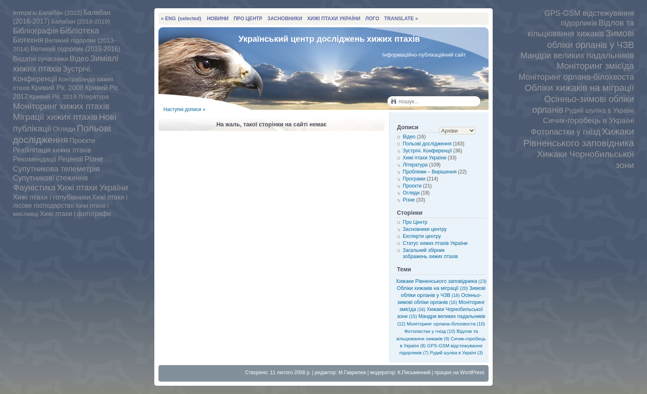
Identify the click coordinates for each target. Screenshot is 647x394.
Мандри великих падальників (577, 55)
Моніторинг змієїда (595, 66)
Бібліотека (79, 30)
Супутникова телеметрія (56, 168)
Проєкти (82, 140)
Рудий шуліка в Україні (599, 110)
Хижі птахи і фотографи (75, 213)
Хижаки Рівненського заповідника (441, 281)
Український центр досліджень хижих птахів (329, 38)
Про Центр (415, 222)
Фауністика (34, 187)
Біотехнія (28, 40)
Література (93, 96)
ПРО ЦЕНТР (248, 18)
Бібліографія (35, 30)
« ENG (181, 18)
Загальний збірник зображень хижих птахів (430, 253)
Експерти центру (422, 236)
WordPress (472, 372)
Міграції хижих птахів (55, 116)
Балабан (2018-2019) (80, 21)
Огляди (64, 129)
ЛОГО (372, 18)
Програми (414, 179)
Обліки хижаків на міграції (579, 88)
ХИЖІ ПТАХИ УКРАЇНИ (333, 18)
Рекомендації (35, 159)
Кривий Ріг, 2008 (57, 88)
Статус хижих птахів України (435, 243)
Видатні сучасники (40, 58)
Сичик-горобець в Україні (588, 120)
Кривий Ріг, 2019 (53, 96)
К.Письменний (414, 372)
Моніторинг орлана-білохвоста (576, 76)
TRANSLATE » (401, 18)
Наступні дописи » (184, 109)
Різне (94, 158)
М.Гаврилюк (352, 372)
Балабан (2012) (60, 12)
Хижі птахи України (92, 187)
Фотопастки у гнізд (565, 131)
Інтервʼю (25, 12)
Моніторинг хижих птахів (61, 106)
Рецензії (70, 159)
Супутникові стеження (50, 178)
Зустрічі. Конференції (427, 151)
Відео (79, 59)
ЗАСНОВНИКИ (284, 18)
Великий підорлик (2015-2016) (75, 48)
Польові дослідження (62, 134)
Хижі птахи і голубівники (51, 197)
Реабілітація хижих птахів (52, 150)
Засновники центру (424, 229)
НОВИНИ (218, 18)
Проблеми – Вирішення (429, 172)
